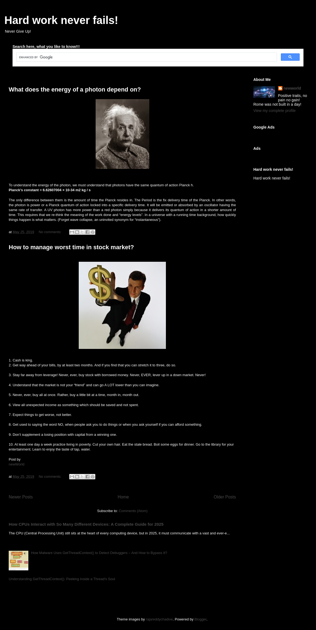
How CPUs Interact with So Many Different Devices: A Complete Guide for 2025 (86, 524)
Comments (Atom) (133, 511)
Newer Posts (21, 497)
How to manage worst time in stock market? (71, 247)
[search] (146, 57)
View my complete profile (274, 110)
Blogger (200, 619)
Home (123, 497)
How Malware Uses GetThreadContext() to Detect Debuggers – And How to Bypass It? (99, 553)
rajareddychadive (159, 619)
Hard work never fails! (61, 20)
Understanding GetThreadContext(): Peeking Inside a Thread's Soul (62, 579)
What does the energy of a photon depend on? (75, 89)
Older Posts (225, 497)
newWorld (17, 464)
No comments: (50, 232)
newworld (292, 88)
